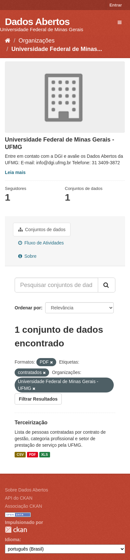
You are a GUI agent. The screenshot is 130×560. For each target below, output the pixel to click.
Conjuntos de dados (41, 229)
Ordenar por (28, 307)
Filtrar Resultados (38, 399)
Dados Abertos (37, 21)
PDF (32, 454)
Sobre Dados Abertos (26, 489)
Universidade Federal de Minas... (56, 49)
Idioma (12, 539)
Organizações (37, 40)
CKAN (16, 529)
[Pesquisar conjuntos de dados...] (56, 285)
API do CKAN (18, 498)
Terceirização (31, 422)
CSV (20, 454)
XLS (44, 454)
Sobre (27, 256)
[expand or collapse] (119, 22)
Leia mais (15, 172)
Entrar (116, 5)
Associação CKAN (23, 506)
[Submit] (106, 285)
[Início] (7, 40)
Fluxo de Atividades (41, 242)
